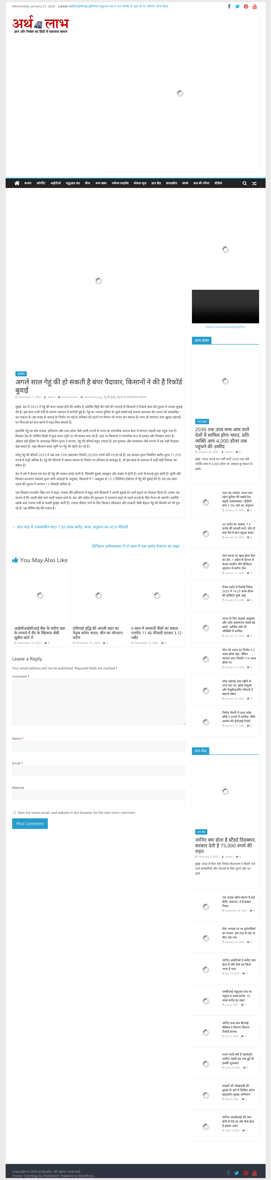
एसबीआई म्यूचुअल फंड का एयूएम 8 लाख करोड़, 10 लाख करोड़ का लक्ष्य (237, 995)
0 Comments (68, 397)
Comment (20, 676)
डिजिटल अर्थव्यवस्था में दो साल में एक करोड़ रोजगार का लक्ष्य (138, 546)
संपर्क (185, 183)
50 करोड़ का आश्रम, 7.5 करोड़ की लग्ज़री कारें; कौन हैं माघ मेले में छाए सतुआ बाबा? (238, 528)
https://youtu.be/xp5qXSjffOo (225, 327)
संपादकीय (171, 183)
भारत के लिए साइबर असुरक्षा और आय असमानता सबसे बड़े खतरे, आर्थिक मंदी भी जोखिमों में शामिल (238, 624)
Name (18, 738)
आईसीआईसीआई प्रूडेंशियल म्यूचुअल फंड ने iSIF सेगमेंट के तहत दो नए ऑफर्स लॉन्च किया (118, 6)
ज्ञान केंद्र (156, 183)
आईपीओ (55, 183)
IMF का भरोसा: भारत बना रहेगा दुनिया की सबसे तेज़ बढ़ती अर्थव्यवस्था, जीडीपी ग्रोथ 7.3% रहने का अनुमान (237, 498)
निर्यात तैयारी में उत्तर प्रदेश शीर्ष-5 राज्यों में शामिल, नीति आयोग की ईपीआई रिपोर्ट (238, 716)
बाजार (27, 183)
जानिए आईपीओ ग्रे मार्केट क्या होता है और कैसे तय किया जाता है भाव (239, 964)
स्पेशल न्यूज (140, 183)
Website (18, 787)
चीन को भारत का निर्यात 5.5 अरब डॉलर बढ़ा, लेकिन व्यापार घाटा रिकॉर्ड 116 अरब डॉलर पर (239, 655)
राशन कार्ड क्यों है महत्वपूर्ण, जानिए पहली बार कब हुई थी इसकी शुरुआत (238, 1058)
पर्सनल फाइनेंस (120, 183)
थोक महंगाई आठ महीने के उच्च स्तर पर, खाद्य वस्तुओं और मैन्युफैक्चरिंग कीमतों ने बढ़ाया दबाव (237, 687)
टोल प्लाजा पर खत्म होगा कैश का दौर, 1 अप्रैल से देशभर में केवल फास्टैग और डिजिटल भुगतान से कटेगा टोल (238, 561)
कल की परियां (201, 183)
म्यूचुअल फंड (73, 183)
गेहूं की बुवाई (109, 397)
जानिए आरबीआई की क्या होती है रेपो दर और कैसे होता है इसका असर (238, 1121)
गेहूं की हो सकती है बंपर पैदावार (131, 397)
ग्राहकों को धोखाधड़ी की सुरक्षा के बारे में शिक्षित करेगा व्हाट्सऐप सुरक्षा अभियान (238, 1090)
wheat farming (93, 397)
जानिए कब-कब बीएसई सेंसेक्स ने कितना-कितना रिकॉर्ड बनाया (236, 1027)
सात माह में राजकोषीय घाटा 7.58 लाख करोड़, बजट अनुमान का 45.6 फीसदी (70, 526)
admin (52, 397)
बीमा (87, 183)
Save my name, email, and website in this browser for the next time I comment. (77, 812)
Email (17, 763)
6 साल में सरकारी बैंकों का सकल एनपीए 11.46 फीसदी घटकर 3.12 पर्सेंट (156, 632)
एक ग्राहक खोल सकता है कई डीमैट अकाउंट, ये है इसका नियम (238, 901)
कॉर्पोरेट (41, 183)
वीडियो (218, 183)
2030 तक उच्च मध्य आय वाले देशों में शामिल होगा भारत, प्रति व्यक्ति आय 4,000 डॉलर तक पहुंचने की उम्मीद (222, 438)
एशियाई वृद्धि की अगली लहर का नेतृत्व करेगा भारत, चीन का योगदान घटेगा (98, 632)
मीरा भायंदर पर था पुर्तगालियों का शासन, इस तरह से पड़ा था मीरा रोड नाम (238, 933)
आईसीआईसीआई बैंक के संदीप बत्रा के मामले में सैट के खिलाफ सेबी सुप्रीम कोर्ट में (39, 632)
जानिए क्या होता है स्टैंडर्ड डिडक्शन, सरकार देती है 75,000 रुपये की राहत (225, 845)
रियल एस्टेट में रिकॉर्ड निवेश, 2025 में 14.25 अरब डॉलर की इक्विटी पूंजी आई (237, 591)
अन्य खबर (101, 183)
